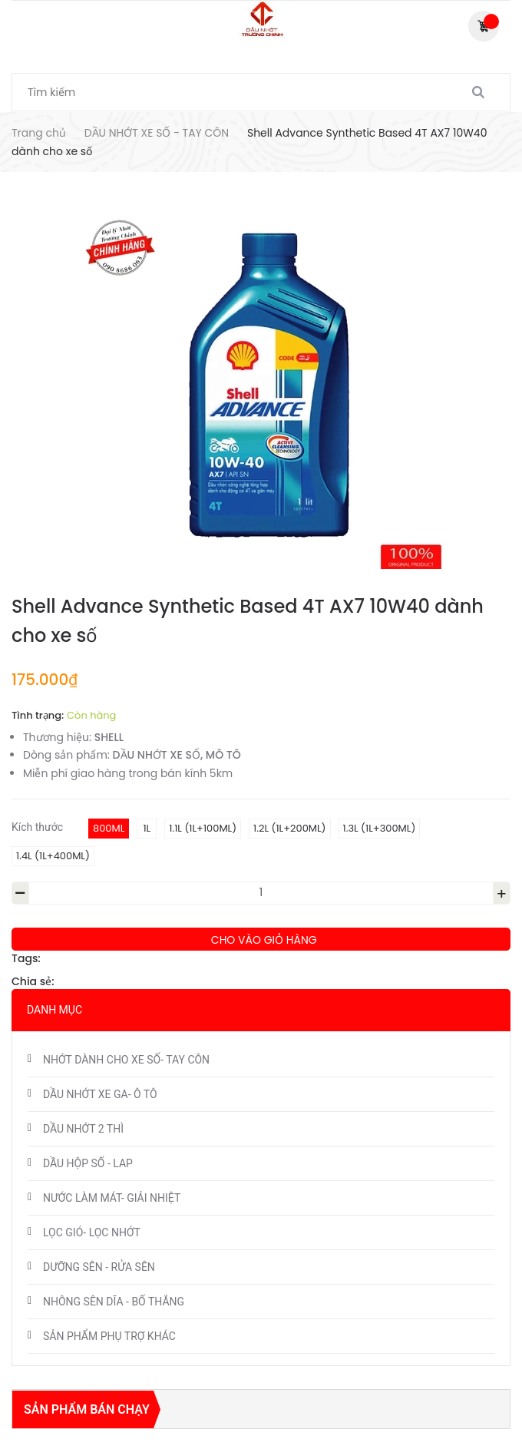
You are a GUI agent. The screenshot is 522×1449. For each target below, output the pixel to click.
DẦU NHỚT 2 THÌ (83, 1129)
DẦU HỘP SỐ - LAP (88, 1163)
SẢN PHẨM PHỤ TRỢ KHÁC (109, 1336)
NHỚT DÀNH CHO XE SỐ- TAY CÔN (126, 1060)
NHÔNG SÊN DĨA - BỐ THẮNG (113, 1301)
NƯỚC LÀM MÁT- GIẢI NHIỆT (111, 1198)
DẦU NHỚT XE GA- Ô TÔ (100, 1094)
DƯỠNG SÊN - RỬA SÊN (99, 1267)
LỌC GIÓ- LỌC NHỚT (91, 1232)
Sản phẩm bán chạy (87, 1409)
